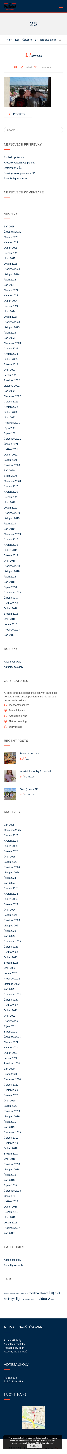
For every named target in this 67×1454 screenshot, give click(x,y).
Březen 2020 (11, 497)
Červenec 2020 (12, 481)
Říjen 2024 (10, 279)
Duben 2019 (10, 550)
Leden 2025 (10, 263)
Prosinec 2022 (12, 380)
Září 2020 (9, 470)
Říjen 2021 (10, 428)
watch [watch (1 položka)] (53, 1299)
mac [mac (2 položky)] (25, 1299)
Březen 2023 (11, 364)
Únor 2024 (10, 311)
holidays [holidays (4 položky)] (9, 1299)
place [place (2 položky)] (31, 1299)
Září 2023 (9, 338)
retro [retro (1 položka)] (36, 1299)
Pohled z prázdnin (14, 157)
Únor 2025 (10, 258)
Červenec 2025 (12, 232)
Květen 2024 (11, 295)
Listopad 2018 (12, 571)
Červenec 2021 (12, 438)
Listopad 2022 (12, 385)
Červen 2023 (11, 348)
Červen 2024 (11, 290)
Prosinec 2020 (12, 465)
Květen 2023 (11, 354)
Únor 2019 (10, 560)
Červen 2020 (11, 486)
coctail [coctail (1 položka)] (18, 1294)
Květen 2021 (11, 449)
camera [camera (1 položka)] (7, 1294)
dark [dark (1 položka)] (26, 1294)
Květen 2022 (11, 407)
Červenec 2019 (12, 534)
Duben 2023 (10, 359)
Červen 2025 (11, 237)
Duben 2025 (10, 247)
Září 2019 (9, 529)
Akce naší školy (12, 661)
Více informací (47, 1443)
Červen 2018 (11, 598)
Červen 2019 (11, 539)
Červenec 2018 (12, 592)
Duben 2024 (10, 301)
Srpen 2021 (10, 433)
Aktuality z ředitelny (14, 1344)
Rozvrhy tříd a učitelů (15, 1351)
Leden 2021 (10, 460)
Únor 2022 (10, 417)
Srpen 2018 (10, 587)
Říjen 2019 (10, 523)
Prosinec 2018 (12, 566)
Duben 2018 (10, 608)
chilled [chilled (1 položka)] (12, 1294)
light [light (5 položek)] (19, 1299)
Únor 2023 (10, 369)
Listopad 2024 (12, 274)
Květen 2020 (11, 491)
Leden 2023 (10, 375)
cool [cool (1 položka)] (22, 1294)
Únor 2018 (10, 619)
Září (25, 759)
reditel (29, 67)
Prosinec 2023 (12, 322)
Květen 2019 (11, 544)
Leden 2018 (10, 624)
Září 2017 (9, 635)
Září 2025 (9, 226)
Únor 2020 (10, 502)
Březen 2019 (11, 555)
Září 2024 (9, 285)
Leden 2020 (10, 507)
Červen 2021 (11, 444)
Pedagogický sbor (14, 1348)
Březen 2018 (11, 613)
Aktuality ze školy (13, 667)
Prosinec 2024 (12, 269)
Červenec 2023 (12, 343)
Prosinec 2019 (12, 513)
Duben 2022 (10, 412)
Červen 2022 (11, 401)
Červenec (33, 56)
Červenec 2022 (12, 396)
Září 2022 (9, 391)
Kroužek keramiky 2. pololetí (19, 162)
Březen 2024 (11, 306)
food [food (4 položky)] (32, 1293)
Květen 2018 (11, 603)
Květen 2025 (11, 242)
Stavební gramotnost (15, 178)
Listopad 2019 (12, 518)
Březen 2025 (11, 253)
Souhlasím (34, 1446)
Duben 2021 (10, 454)
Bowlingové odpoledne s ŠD (19, 173)
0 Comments (45, 67)
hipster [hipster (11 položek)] (56, 1292)
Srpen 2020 (10, 476)
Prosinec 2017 (12, 629)
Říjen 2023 (10, 332)
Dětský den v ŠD (13, 168)
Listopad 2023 (12, 327)
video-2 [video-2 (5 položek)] (44, 1299)
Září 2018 (9, 582)
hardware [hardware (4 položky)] (41, 1293)
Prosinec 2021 (12, 422)
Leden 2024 (10, 316)
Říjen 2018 (10, 576)
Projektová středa (19, 116)
